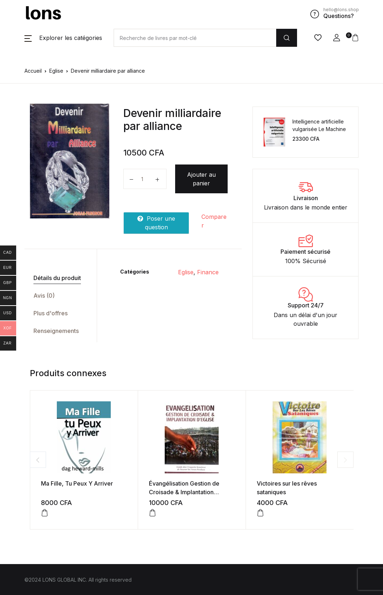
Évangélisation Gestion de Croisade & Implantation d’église (184, 492)
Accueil (33, 71)
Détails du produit (57, 277)
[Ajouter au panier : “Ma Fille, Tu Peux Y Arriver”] (44, 513)
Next (345, 460)
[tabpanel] (70, 161)
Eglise (56, 71)
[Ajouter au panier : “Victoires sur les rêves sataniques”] (260, 513)
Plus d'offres (50, 313)
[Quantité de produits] (144, 179)
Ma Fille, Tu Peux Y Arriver (77, 483)
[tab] (57, 278)
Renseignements (56, 330)
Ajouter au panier (201, 179)
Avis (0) (44, 295)
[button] (63, 37)
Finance (208, 272)
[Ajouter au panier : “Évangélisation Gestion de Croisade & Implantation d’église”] (152, 513)
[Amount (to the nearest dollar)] (195, 38)
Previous (38, 460)
